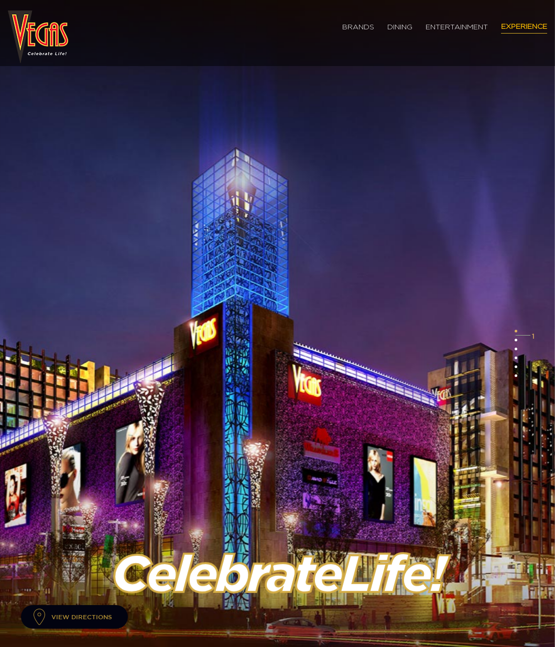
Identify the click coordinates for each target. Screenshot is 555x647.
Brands (358, 27)
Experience (524, 26)
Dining (399, 27)
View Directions (81, 616)
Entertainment (457, 27)
